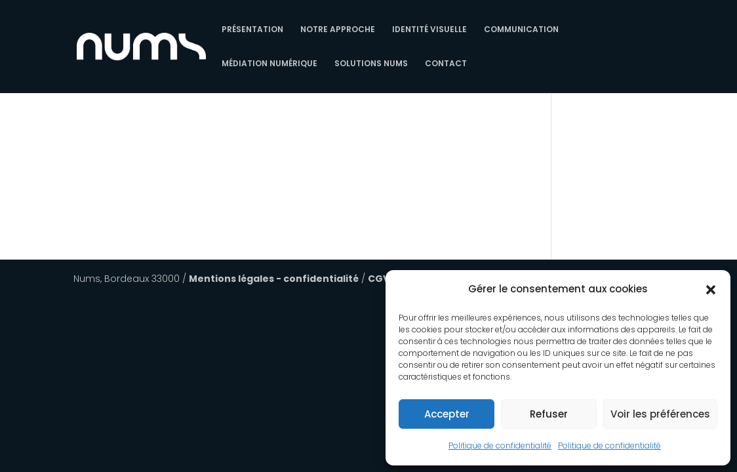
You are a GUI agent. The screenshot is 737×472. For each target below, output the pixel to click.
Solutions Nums (371, 64)
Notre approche (337, 30)
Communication (521, 30)
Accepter (446, 414)
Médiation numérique (269, 64)
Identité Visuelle (429, 30)
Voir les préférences (660, 414)
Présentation (252, 30)
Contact (446, 64)
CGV (378, 278)
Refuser (549, 414)
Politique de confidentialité (499, 445)
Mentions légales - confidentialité (274, 278)
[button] (710, 289)
